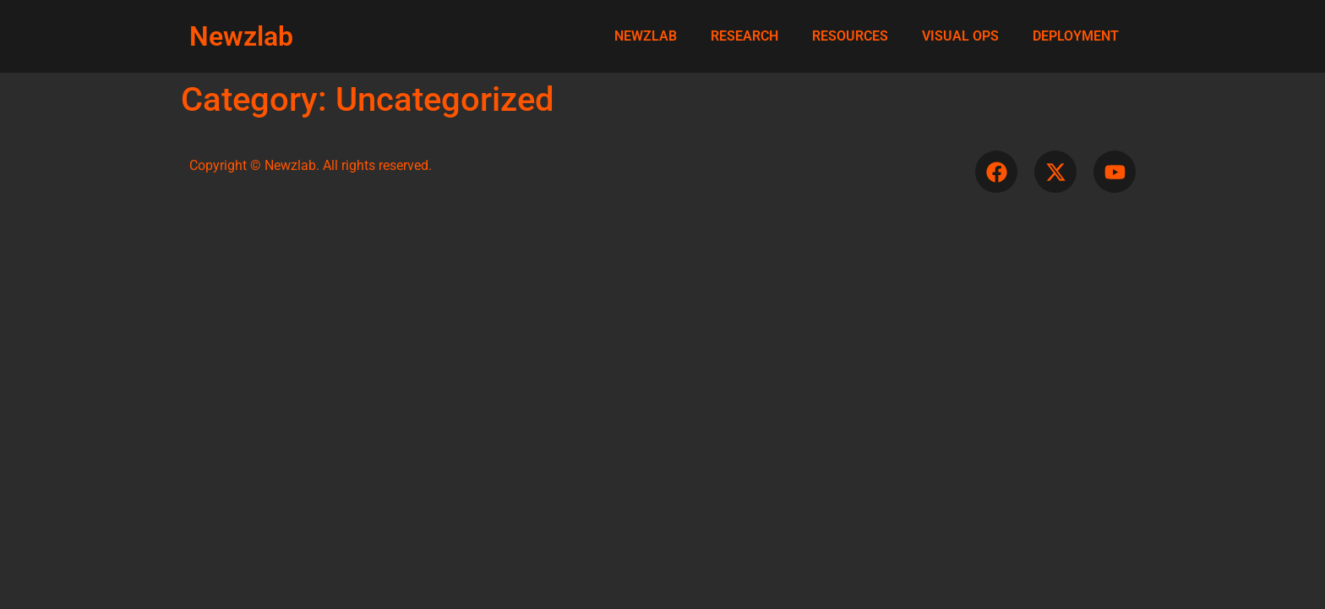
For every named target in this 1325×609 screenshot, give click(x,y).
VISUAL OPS (960, 36)
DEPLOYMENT (1076, 36)
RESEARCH (744, 36)
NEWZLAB (645, 36)
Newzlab (241, 36)
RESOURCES (850, 36)
